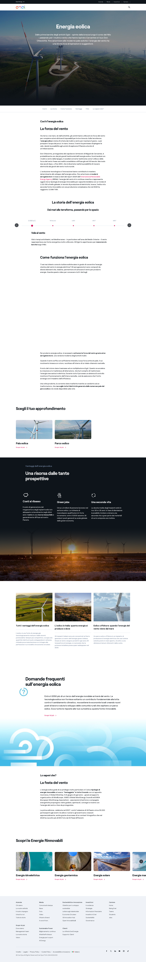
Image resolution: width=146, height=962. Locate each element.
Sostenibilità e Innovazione (72, 902)
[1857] (94, 224)
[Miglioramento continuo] (49, 931)
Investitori (117, 2)
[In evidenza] (96, 905)
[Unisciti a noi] (26, 914)
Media (108, 2)
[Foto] (49, 911)
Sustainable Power (46, 928)
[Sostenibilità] (96, 917)
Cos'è (44, 109)
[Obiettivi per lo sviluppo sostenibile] (73, 907)
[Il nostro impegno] (26, 911)
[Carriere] (119, 905)
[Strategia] (96, 908)
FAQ (87, 109)
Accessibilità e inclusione (61, 952)
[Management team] (26, 931)
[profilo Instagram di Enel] (124, 951)
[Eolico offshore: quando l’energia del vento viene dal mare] (112, 618)
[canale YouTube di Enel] (119, 951)
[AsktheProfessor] (49, 934)
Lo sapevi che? (98, 109)
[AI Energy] (49, 940)
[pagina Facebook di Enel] (106, 951)
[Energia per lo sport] (49, 937)
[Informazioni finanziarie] (96, 911)
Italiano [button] (76, 952)
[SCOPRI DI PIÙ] (73, 621)
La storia (53, 109)
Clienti (65, 928)
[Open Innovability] (73, 920)
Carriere (125, 2)
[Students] (119, 914)
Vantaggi (78, 109)
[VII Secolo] (53, 224)
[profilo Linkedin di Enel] (115, 951)
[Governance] (96, 920)
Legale (25, 952)
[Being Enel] (119, 908)
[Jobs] (119, 917)
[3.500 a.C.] (32, 224)
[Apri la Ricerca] (129, 7)
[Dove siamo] (26, 928)
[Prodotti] (26, 908)
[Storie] (26, 917)
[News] (49, 908)
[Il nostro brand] (49, 917)
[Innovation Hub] (73, 917)
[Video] (49, 914)
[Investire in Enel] (96, 914)
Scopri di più (20, 925)
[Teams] (119, 911)
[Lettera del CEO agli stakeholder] (73, 911)
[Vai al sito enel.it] (73, 931)
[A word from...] (49, 920)
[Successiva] (141, 861)
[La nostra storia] (26, 934)
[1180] (73, 224)
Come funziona (66, 109)
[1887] (114, 224)
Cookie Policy (46, 952)
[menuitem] (106, 951)
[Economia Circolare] (73, 914)
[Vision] (26, 937)
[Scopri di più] (34, 435)
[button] (20, 2)
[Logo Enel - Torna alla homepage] (20, 7)
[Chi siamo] (26, 905)
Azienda (100, 2)
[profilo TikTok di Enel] (128, 951)
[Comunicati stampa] (49, 905)
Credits (18, 952)
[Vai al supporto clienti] (73, 934)
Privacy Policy (34, 952)
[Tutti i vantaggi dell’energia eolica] (34, 619)
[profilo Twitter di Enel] (111, 951)
